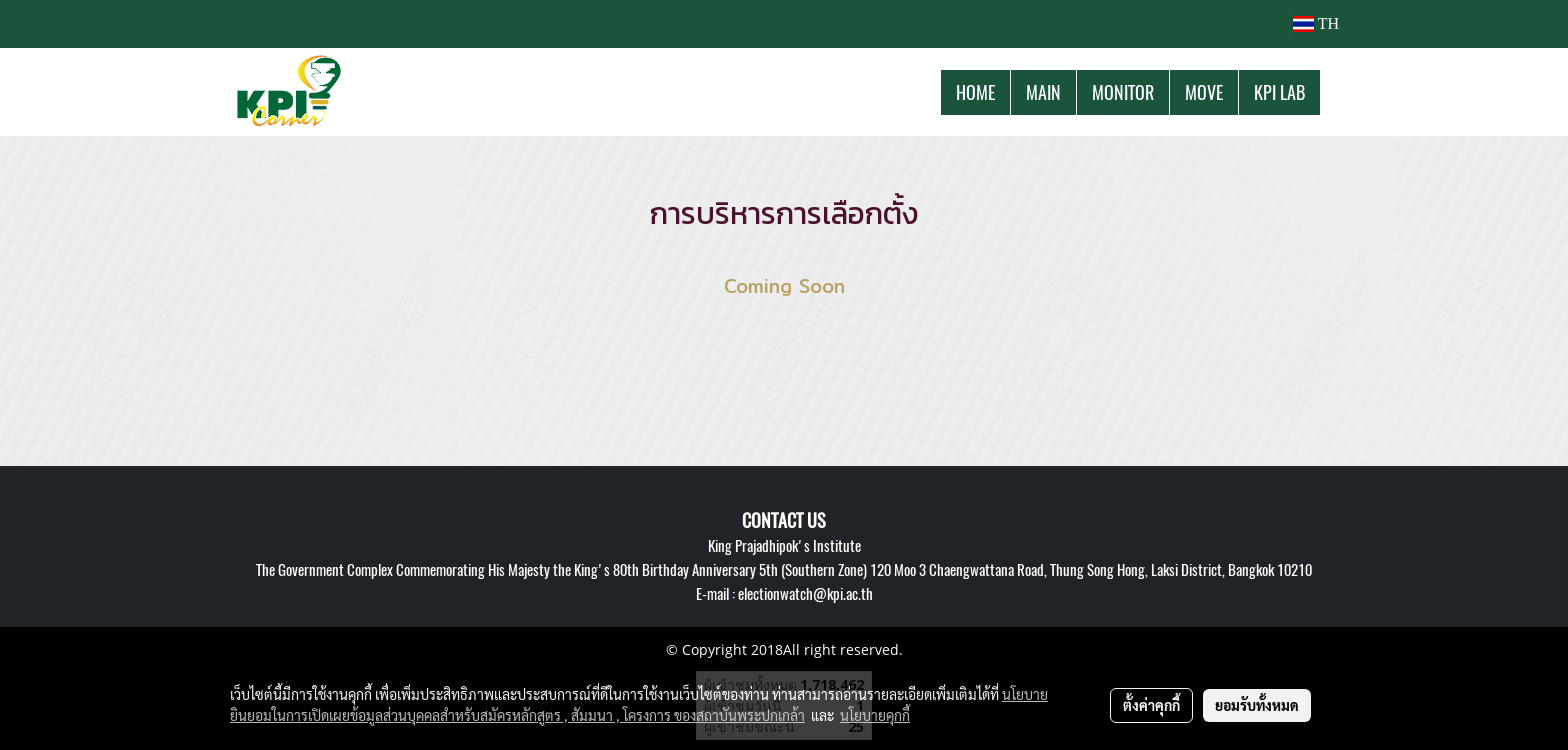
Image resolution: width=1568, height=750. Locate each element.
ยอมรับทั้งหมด (1257, 705)
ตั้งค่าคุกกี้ (1151, 705)
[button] (1338, 92)
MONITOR (1123, 92)
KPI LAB (1279, 92)
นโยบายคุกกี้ (875, 715)
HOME (975, 92)
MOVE (1204, 92)
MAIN (1043, 92)
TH (1316, 23)
